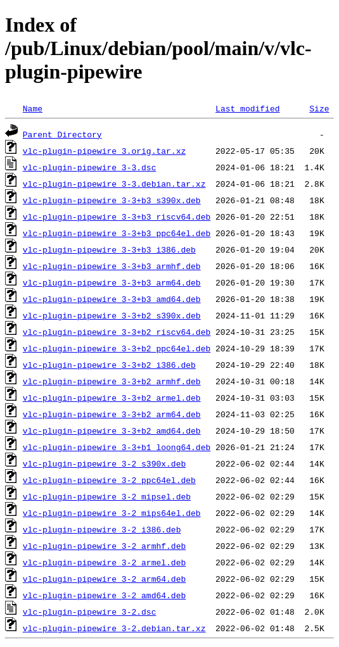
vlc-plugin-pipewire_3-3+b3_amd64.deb (112, 299)
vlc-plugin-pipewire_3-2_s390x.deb (104, 463)
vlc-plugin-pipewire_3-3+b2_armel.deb (112, 397)
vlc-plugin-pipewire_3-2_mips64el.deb (112, 512)
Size (319, 108)
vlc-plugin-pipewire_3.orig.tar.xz (104, 150)
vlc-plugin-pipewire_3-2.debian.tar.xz (114, 628)
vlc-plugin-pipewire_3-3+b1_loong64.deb (116, 447)
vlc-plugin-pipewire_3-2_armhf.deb (104, 545)
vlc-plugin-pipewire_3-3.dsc (90, 167)
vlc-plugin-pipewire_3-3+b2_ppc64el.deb (116, 348)
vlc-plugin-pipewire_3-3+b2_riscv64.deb (116, 331)
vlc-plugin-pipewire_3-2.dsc (90, 611)
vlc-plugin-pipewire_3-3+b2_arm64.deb (112, 414)
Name (32, 108)
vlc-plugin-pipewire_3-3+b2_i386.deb (109, 364)
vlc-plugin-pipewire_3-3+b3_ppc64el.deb (116, 233)
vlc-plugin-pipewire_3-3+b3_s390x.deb (112, 200)
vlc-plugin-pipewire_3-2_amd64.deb (104, 595)
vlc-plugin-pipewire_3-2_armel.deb (104, 562)
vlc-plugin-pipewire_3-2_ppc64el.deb (109, 480)
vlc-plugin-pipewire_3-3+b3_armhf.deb (112, 266)
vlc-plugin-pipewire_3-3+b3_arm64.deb (112, 282)
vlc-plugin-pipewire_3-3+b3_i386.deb (109, 249)
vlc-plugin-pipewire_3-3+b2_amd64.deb (112, 430)
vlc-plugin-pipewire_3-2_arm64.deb (104, 578)
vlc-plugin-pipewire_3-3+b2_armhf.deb (112, 381)
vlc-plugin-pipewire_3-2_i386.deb (102, 529)
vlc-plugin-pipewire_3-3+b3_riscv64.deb (116, 216)
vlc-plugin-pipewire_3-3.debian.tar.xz (114, 183)
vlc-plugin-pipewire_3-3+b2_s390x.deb (112, 315)
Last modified (247, 108)
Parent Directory (62, 134)
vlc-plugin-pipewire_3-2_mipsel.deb (107, 496)
